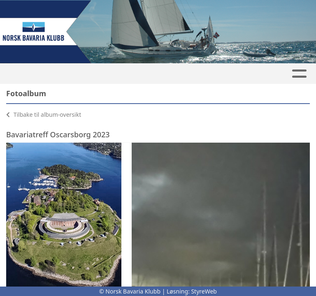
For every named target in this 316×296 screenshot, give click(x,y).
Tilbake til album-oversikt (43, 114)
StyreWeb (204, 291)
